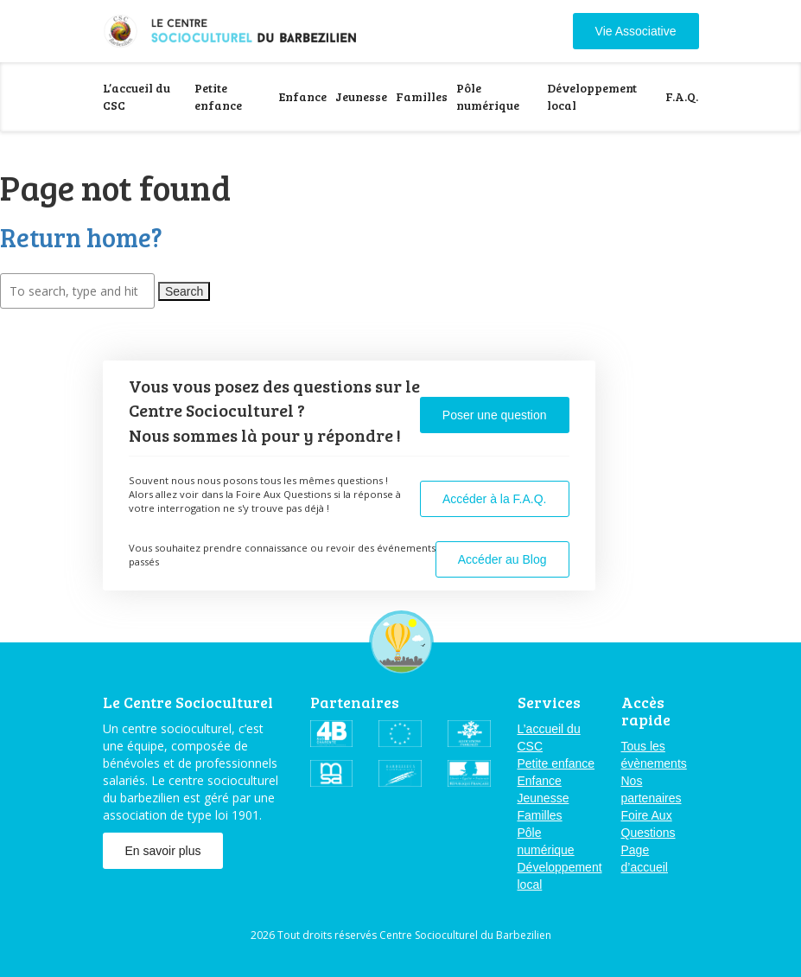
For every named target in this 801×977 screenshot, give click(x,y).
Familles (422, 96)
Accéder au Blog (502, 559)
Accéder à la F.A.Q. (494, 499)
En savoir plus (163, 851)
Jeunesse (361, 96)
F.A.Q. (681, 96)
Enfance (303, 96)
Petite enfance (218, 96)
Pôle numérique (487, 96)
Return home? (81, 237)
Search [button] (184, 291)
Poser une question (494, 415)
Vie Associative (636, 31)
